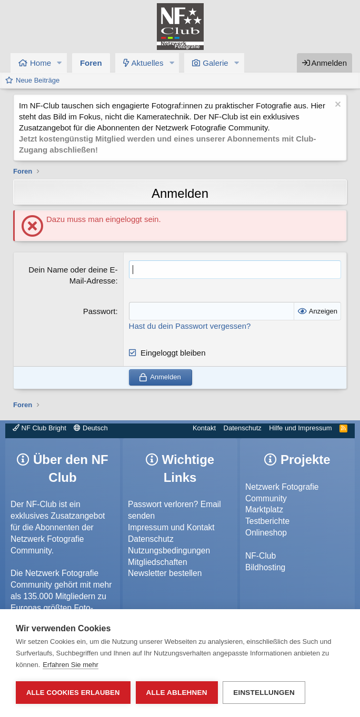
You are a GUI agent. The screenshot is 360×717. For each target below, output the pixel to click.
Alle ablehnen (176, 692)
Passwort (99, 311)
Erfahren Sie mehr (70, 665)
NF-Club (260, 555)
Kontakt (204, 428)
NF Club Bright (39, 428)
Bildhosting (265, 567)
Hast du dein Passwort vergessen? (190, 325)
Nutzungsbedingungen (169, 550)
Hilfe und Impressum (300, 428)
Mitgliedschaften (157, 562)
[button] (59, 63)
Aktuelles (148, 62)
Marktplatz (264, 509)
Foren (91, 62)
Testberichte (267, 521)
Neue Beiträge (37, 80)
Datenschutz (243, 428)
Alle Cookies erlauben (73, 692)
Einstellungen (264, 692)
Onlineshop (266, 532)
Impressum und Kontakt (171, 527)
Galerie (215, 62)
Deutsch (90, 428)
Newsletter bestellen (165, 573)
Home (40, 62)
